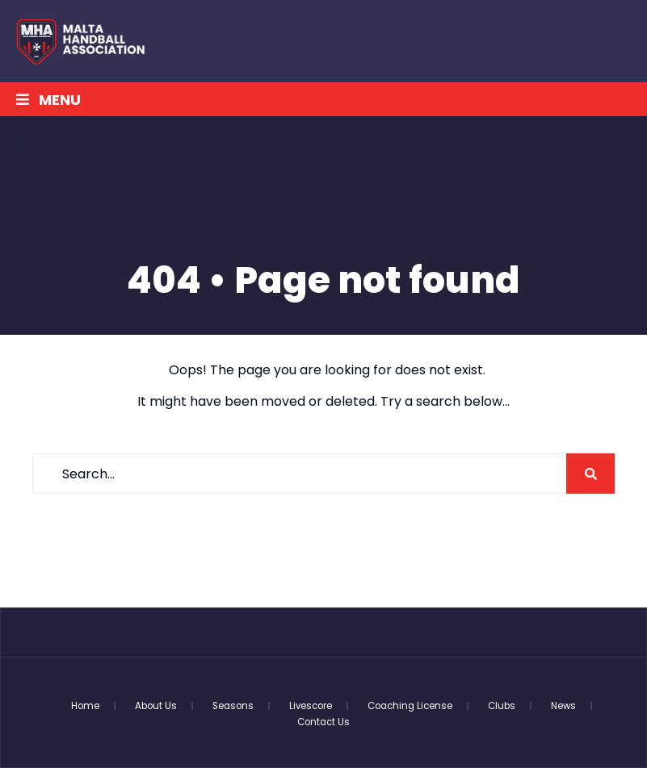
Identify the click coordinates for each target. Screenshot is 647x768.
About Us (156, 705)
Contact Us (323, 722)
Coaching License (410, 705)
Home (85, 705)
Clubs (501, 705)
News (563, 705)
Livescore (310, 705)
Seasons (233, 705)
